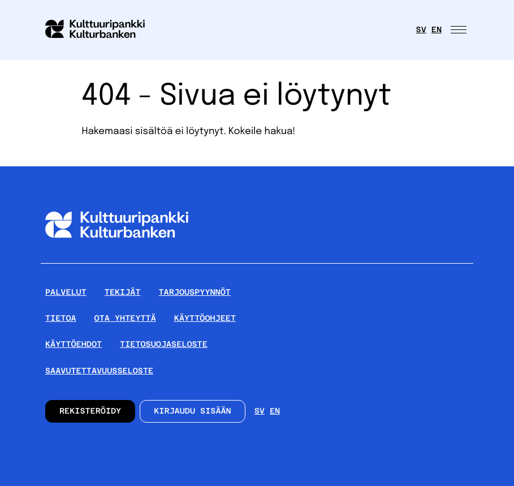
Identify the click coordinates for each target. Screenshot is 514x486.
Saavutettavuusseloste (99, 371)
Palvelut (66, 292)
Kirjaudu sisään (192, 411)
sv (421, 30)
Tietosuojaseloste (164, 344)
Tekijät (123, 292)
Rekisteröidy (90, 411)
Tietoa (60, 318)
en (436, 30)
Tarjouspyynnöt (195, 292)
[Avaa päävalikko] (460, 30)
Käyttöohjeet (205, 318)
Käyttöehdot (73, 344)
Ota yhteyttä (125, 318)
